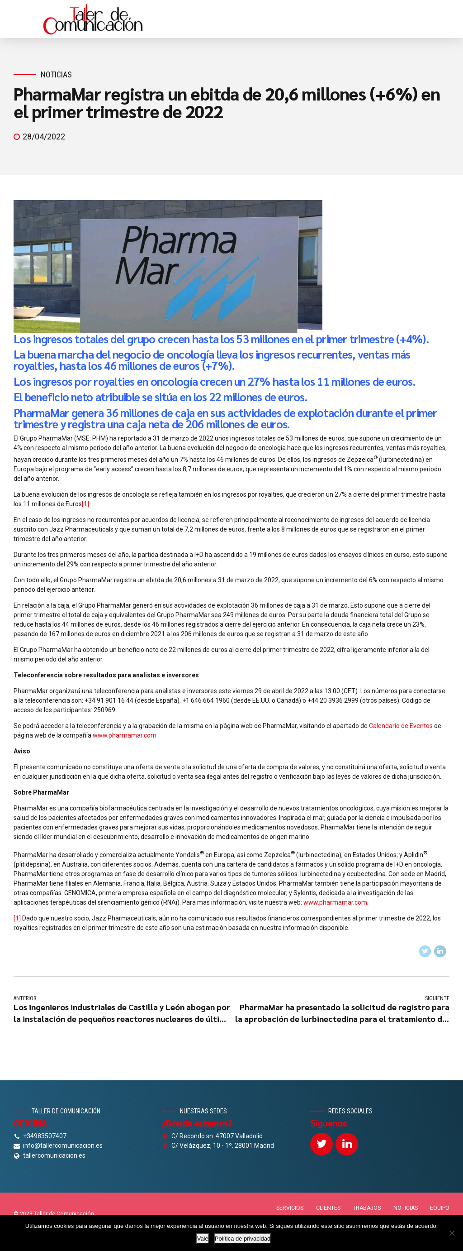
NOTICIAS (405, 1208)
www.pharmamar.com (124, 735)
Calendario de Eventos (401, 725)
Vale (202, 1238)
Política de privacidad (243, 1238)
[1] (85, 504)
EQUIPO (439, 1208)
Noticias (56, 74)
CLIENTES (328, 1208)
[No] (451, 1232)
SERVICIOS (289, 1208)
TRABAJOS (367, 1208)
